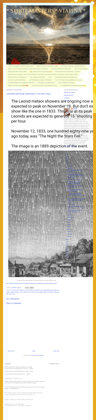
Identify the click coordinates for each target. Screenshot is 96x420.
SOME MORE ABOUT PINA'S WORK (17, 71)
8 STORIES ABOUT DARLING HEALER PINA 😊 (73, 85)
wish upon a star (10, 294)
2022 (67, 164)
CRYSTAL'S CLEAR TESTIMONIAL (17, 80)
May (68, 227)
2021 (67, 239)
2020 (67, 241)
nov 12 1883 (23, 292)
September (70, 217)
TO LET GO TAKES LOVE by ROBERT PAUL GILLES (68, 80)
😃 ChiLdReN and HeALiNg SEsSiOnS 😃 (41, 71)
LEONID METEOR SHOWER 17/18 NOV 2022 (75, 190)
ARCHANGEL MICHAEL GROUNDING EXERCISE (44, 85)
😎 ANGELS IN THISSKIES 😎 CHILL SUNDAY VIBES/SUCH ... (76, 195)
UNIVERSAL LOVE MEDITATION (46, 82)
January (69, 236)
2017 (67, 249)
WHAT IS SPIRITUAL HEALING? (66, 82)
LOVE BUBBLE (71, 204)
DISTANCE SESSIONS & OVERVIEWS (61, 69)
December (70, 166)
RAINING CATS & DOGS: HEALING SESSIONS (74, 182)
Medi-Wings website (69, 92)
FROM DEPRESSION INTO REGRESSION (66, 77)
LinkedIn (66, 100)
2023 (67, 161)
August (69, 219)
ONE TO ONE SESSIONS (81, 69)
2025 (67, 156)
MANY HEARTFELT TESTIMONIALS (17, 77)
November (70, 168)
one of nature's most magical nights (37, 292)
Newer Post (11, 351)
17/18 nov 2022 (15, 290)
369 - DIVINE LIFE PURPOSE (37, 77)
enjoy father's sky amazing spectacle (43, 290)
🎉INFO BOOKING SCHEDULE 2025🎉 (47, 66)
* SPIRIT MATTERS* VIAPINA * (46, 11)
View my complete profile (70, 146)
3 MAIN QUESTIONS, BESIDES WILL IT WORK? (67, 71)
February (70, 234)
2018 (67, 246)
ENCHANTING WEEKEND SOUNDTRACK (74, 211)
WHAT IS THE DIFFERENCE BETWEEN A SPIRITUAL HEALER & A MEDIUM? (28, 69)
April (68, 229)
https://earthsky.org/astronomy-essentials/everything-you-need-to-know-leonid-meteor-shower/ (31, 283)
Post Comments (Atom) (37, 355)
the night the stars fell (53, 292)
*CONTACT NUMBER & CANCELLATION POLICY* (21, 66)
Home (50, 77)
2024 (67, 159)
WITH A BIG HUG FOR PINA (75, 179)
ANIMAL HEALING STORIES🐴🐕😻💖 (18, 85)
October (69, 215)
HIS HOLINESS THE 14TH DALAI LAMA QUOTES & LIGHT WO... (76, 200)
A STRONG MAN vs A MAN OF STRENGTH (40, 80)
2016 (67, 251)
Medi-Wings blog (68, 95)
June (68, 224)
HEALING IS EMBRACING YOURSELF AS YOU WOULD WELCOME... (76, 176)
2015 (67, 253)
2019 (67, 244)
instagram (66, 98)
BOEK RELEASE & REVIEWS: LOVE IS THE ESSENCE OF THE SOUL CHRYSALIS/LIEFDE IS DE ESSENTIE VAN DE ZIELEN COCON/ (43, 74)
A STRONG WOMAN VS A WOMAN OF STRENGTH (21, 82)
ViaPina (75, 109)
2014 (67, 256)
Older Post (56, 351)
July (68, 222)
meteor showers (15, 292)
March (69, 231)
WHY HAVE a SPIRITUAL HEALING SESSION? (73, 66)
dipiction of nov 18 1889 (26, 290)
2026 (67, 154)
